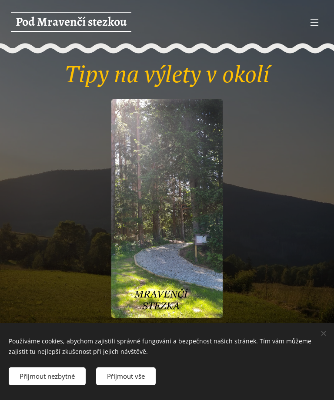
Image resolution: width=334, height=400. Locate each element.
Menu (314, 22)
